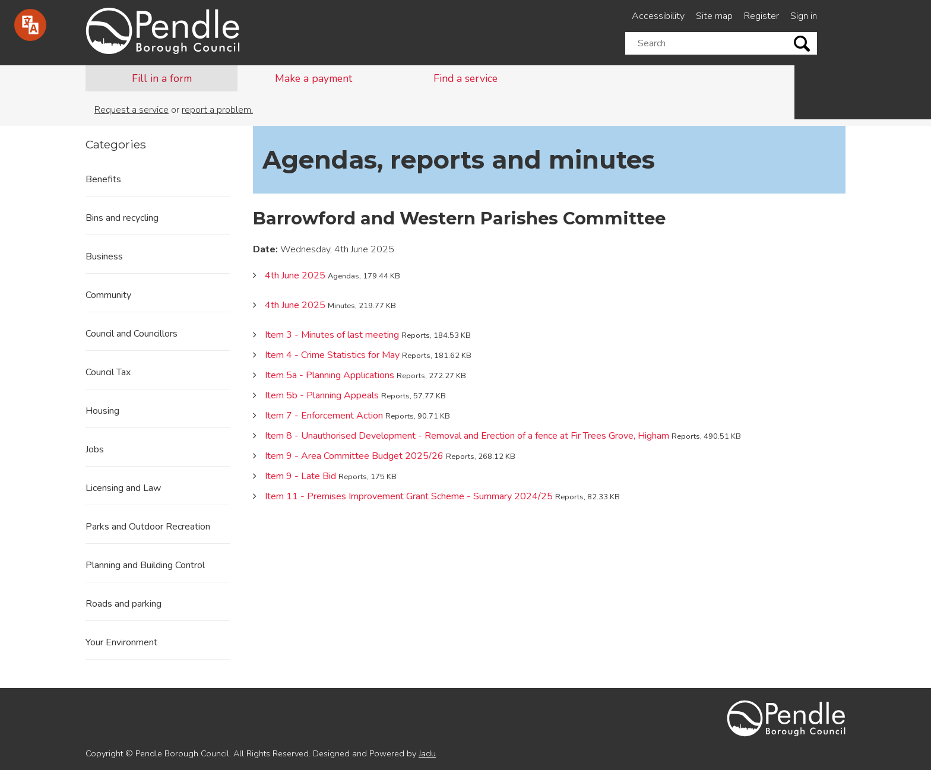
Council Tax (108, 372)
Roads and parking (124, 603)
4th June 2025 (295, 275)
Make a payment (313, 78)
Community (108, 295)
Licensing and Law (123, 488)
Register (761, 16)
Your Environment (121, 642)
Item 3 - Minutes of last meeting (332, 334)
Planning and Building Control (145, 565)
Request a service (131, 109)
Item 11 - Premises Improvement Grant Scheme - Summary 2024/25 (409, 496)
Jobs (95, 449)
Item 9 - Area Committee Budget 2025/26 (354, 455)
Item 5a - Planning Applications (329, 375)
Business (104, 256)
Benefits (103, 179)
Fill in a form (162, 78)
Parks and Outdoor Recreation (148, 526)
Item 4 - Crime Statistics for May (332, 355)
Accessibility (658, 16)
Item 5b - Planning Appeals (322, 395)
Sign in (803, 16)
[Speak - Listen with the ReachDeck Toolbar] (30, 25)
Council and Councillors (132, 333)
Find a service (465, 78)
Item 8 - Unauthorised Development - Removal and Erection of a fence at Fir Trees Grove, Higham (467, 435)
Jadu (427, 753)
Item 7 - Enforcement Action (324, 415)
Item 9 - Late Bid (300, 476)
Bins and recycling (122, 217)
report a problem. (217, 109)
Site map (714, 16)
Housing (102, 410)
